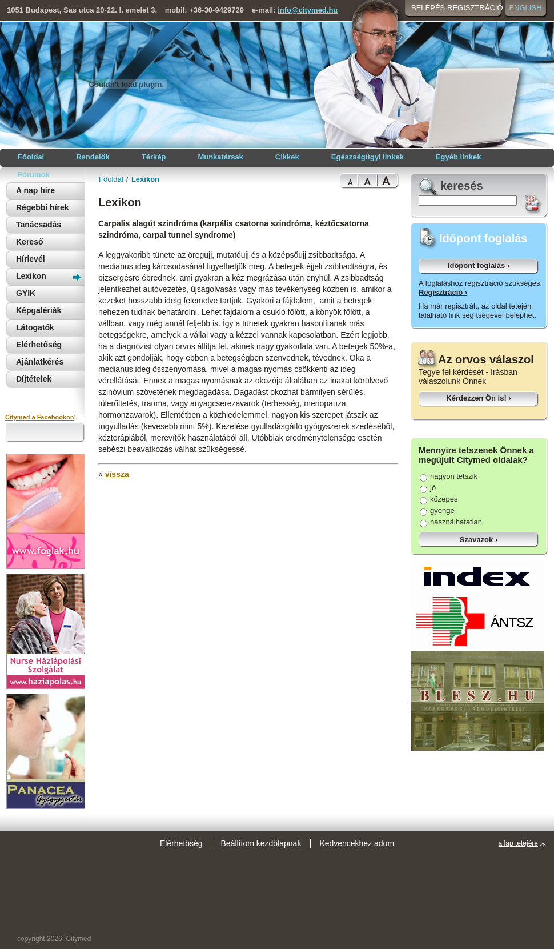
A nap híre (35, 190)
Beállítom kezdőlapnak (261, 843)
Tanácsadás (38, 224)
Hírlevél (30, 258)
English (525, 7)
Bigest (388, 181)
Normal (349, 181)
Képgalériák (38, 310)
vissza (117, 474)
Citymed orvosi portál (60, 83)
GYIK (25, 293)
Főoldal (111, 179)
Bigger (367, 181)
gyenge (437, 510)
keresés (461, 185)
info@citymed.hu (308, 10)
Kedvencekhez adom (356, 843)
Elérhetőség (39, 344)
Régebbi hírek (42, 207)
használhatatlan (451, 522)
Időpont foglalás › (478, 265)
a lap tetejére (518, 843)
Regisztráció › (443, 292)
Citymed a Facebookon (39, 417)
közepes (438, 499)
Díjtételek (33, 378)
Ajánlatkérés (39, 361)
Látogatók (35, 327)
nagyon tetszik (448, 476)
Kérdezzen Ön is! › (478, 398)
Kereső (29, 241)
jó (428, 487)
